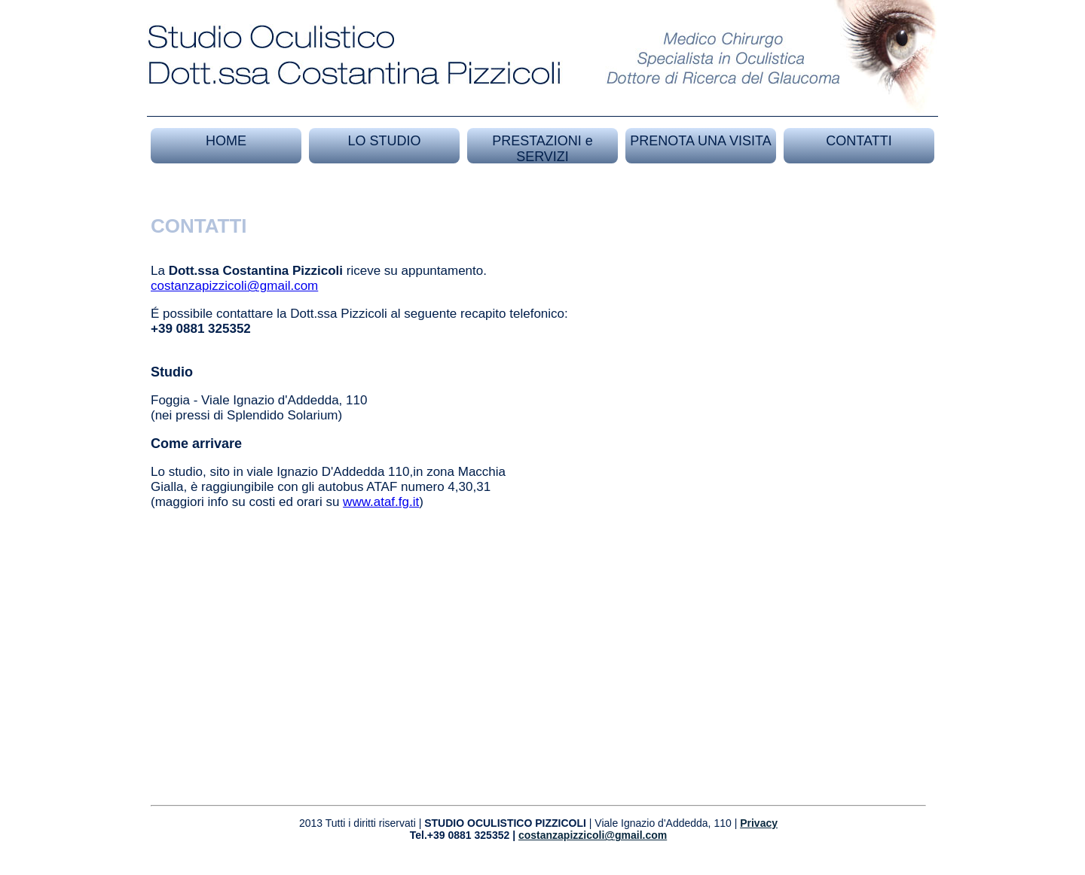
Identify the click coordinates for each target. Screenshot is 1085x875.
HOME (226, 140)
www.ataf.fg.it (381, 502)
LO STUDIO (383, 140)
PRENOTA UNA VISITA (700, 140)
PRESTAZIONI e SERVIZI (542, 148)
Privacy (759, 823)
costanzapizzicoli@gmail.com (234, 286)
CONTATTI (858, 140)
